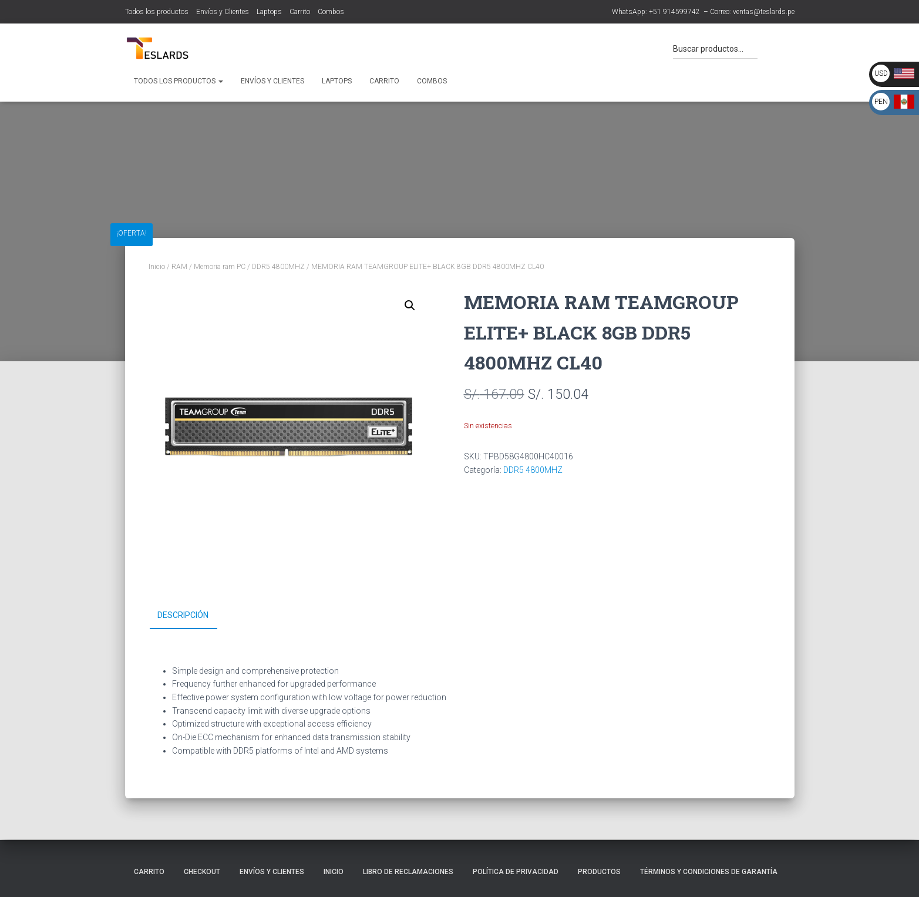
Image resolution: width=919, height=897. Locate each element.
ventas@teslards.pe (764, 12)
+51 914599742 (674, 12)
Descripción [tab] (182, 615)
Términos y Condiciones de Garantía (708, 872)
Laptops (269, 12)
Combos (331, 12)
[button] (409, 305)
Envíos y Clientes (222, 12)
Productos (599, 872)
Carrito (299, 12)
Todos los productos (156, 12)
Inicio (157, 267)
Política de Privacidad (515, 872)
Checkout (202, 872)
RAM (179, 267)
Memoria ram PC (219, 267)
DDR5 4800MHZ (278, 267)
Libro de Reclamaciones (408, 872)
